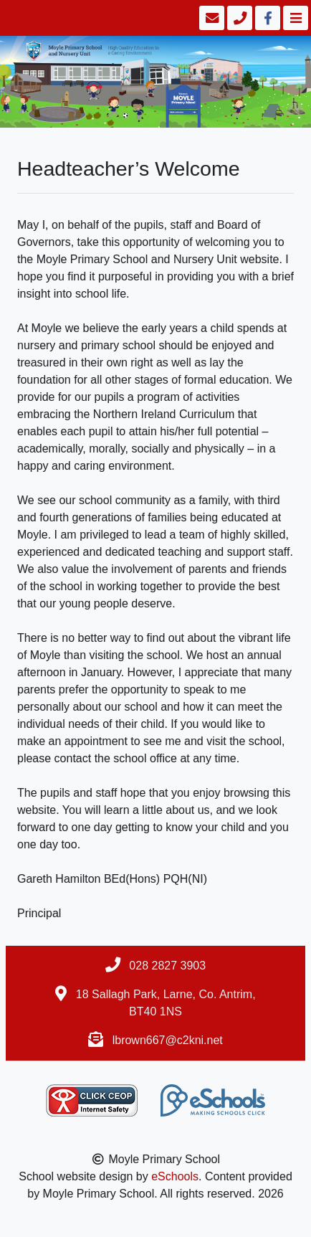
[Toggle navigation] (294, 18)
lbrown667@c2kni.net (168, 1040)
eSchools (174, 1176)
